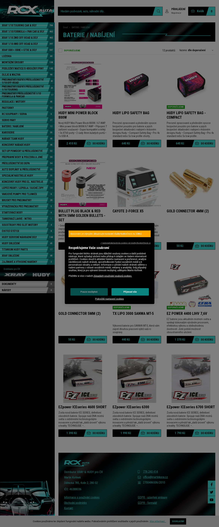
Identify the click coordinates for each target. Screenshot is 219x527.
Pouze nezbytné (88, 291)
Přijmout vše (130, 291)
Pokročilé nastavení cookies (109, 298)
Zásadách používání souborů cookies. (113, 276)
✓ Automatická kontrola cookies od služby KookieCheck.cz (125, 243)
